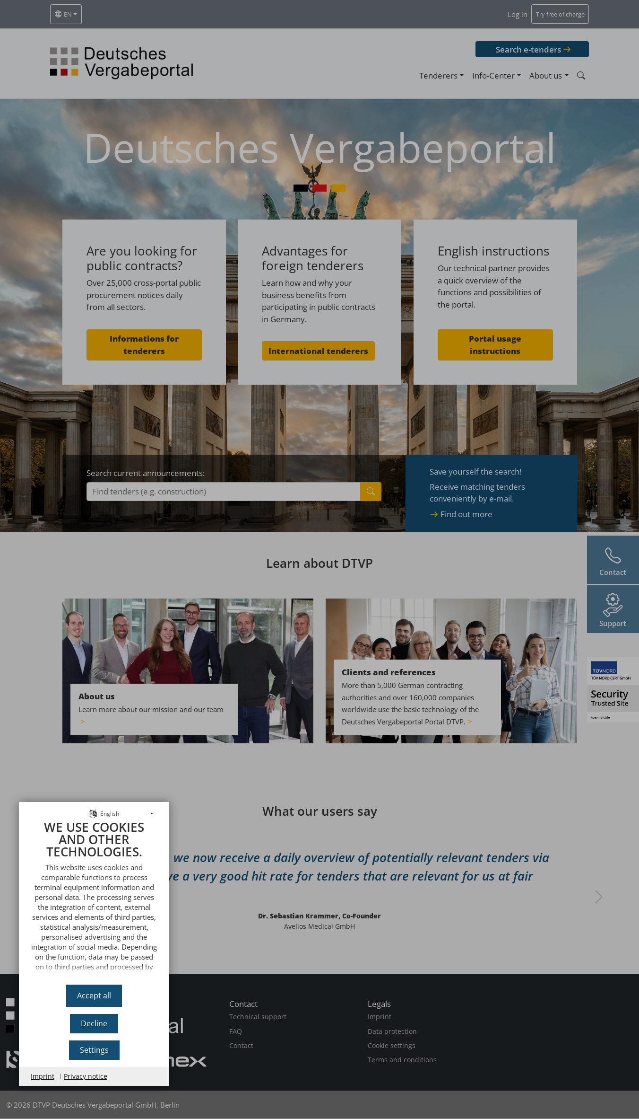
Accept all (94, 995)
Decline (94, 1023)
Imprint (42, 1076)
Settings (94, 1050)
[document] (94, 899)
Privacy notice (85, 1076)
